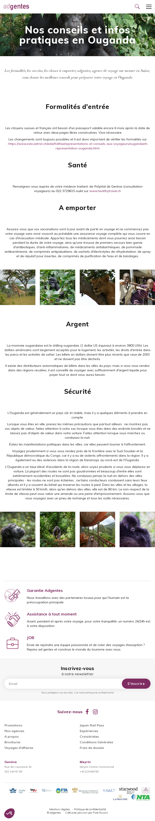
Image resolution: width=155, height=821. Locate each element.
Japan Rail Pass (92, 725)
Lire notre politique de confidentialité (94, 692)
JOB (30, 637)
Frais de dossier (92, 748)
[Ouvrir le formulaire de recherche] (137, 6)
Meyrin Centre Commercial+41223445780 (97, 766)
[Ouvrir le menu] (149, 6)
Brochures (12, 742)
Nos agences (14, 731)
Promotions (13, 725)
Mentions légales (60, 809)
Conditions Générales (96, 742)
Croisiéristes (89, 737)
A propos (11, 737)
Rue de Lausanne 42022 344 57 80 (18, 766)
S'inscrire (136, 684)
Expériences (89, 731)
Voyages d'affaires (18, 748)
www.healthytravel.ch (105, 191)
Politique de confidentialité (90, 809)
